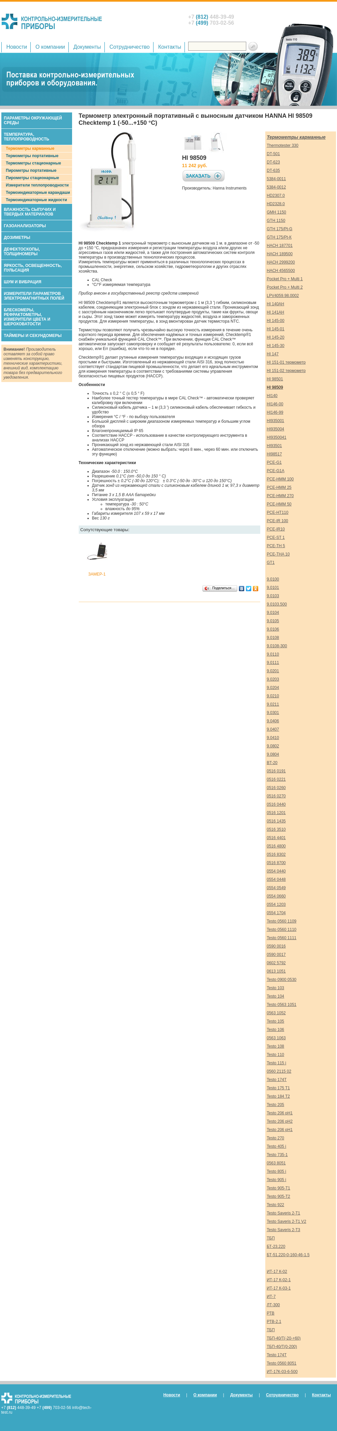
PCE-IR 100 (277, 520)
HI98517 (274, 454)
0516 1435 (276, 821)
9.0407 (273, 729)
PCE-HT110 (278, 512)
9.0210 (273, 696)
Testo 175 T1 (278, 1088)
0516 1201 (276, 812)
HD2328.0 (276, 204)
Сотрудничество (129, 47)
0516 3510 (276, 829)
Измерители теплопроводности (37, 185)
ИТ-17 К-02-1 (279, 1280)
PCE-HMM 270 (280, 495)
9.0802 (273, 746)
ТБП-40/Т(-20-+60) (284, 1338)
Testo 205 (275, 1104)
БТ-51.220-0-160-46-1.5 (288, 1255)
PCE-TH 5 (276, 546)
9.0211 (273, 704)
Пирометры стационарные (32, 177)
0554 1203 (276, 904)
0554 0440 (276, 871)
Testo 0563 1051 (282, 1004)
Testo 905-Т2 (278, 1196)
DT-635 (273, 170)
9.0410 (273, 737)
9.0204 (273, 687)
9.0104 (273, 612)
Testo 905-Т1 (278, 1188)
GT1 (271, 562)
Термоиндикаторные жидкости (36, 200)
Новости (16, 47)
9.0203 (273, 679)
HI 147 (273, 354)
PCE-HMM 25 (279, 487)
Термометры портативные (32, 155)
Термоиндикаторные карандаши (38, 192)
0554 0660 (276, 896)
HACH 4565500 (281, 270)
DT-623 (273, 162)
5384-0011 (276, 178)
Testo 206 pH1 (280, 1113)
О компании (50, 47)
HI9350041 (277, 437)
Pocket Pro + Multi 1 (285, 279)
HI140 (272, 395)
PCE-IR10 (276, 529)
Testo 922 (275, 1204)
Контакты (169, 47)
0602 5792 (276, 963)
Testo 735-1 (277, 1154)
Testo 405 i (276, 1146)
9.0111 (273, 662)
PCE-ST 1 (276, 537)
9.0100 (273, 579)
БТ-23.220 (276, 1246)
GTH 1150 (276, 220)
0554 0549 (276, 887)
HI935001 (275, 420)
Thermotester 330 (283, 145)
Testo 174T (277, 1079)
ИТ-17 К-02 (277, 1271)
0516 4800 (276, 846)
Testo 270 (275, 1138)
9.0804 (273, 754)
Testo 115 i (276, 1063)
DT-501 (273, 153)
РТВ (271, 1313)
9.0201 (273, 671)
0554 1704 (276, 913)
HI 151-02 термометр (286, 370)
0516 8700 (276, 862)
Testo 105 (275, 1021)
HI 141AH (275, 312)
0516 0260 (276, 787)
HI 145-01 (276, 329)
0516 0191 (276, 771)
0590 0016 (276, 946)
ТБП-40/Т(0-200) (282, 1346)
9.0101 (273, 587)
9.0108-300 (277, 646)
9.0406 (273, 721)
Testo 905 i (276, 1179)
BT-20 (272, 762)
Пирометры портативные (31, 170)
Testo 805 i (276, 1171)
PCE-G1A (276, 470)
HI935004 (275, 429)
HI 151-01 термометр (286, 362)
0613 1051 (276, 971)
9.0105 (273, 621)
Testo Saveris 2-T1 (283, 1213)
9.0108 (273, 637)
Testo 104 (275, 996)
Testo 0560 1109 (282, 921)
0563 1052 (276, 1013)
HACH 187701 (280, 245)
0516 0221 (276, 779)
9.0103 (273, 596)
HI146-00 (275, 404)
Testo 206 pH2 (280, 1121)
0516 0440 (276, 804)
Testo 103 (275, 988)
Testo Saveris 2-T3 (283, 1229)
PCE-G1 (274, 462)
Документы (87, 47)
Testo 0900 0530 (282, 979)
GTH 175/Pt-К (279, 237)
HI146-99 (275, 412)
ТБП (271, 1238)
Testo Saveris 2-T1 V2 (286, 1221)
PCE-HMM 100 (280, 479)
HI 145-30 (276, 345)
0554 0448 (276, 879)
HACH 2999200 (281, 262)
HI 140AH (275, 304)
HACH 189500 (280, 254)
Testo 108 (275, 1046)
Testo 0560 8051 (282, 1363)
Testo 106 (275, 1029)
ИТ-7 (271, 1296)
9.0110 (273, 654)
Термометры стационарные (33, 163)
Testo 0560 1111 (282, 938)
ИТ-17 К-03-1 (279, 1288)
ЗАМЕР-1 (97, 574)
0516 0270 (276, 796)
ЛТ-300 (273, 1305)
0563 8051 (276, 1163)
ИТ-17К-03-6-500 (282, 1371)
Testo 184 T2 (278, 1096)
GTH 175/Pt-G (280, 229)
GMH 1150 (276, 212)
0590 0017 (276, 954)
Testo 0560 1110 (282, 929)
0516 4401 (276, 837)
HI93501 (274, 445)
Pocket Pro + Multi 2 (285, 287)
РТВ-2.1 (274, 1321)
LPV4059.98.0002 (283, 295)
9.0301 (273, 712)
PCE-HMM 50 (279, 504)
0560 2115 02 (279, 1071)
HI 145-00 (276, 320)
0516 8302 (276, 854)
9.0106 (273, 629)
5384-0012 (276, 187)
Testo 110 (275, 1054)
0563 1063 (276, 1038)
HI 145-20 (276, 337)
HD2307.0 (276, 195)
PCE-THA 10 (278, 554)
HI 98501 (275, 379)
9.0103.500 (277, 604)
